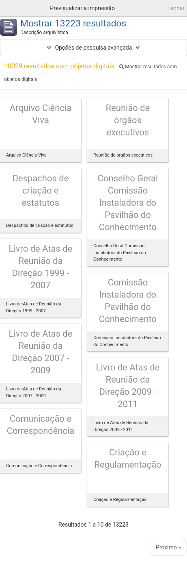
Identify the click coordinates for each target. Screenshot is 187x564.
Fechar (176, 8)
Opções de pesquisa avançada (93, 47)
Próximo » (168, 547)
